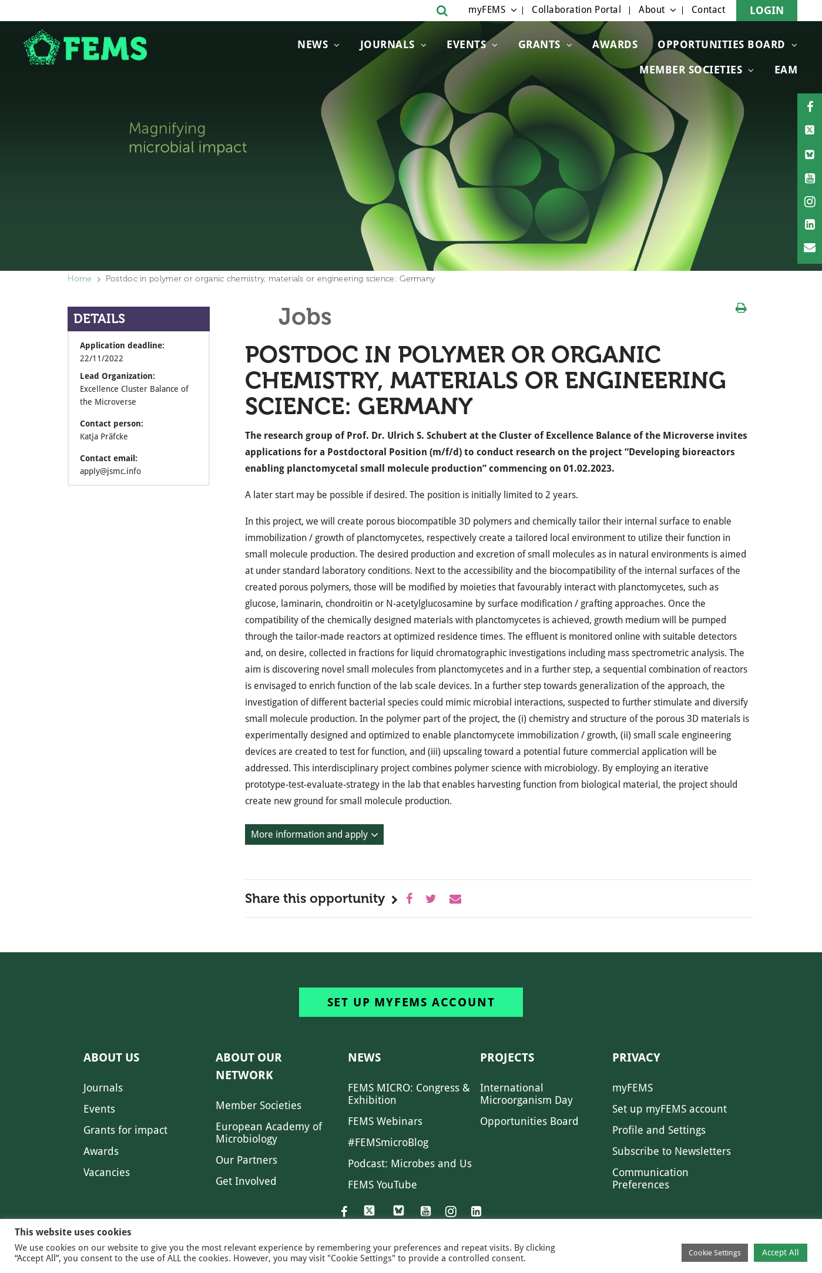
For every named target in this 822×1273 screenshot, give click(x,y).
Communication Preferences (650, 1178)
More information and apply (309, 834)
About (652, 9)
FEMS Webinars (385, 1121)
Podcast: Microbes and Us (410, 1163)
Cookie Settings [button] (715, 1252)
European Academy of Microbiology (269, 1132)
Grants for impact (125, 1130)
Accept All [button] (780, 1252)
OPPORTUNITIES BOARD (721, 44)
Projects (507, 1057)
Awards (615, 44)
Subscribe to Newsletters (671, 1151)
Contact (709, 9)
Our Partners (246, 1160)
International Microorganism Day (526, 1093)
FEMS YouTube (382, 1184)
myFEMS (486, 9)
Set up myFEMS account (411, 1002)
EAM (786, 69)
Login (767, 10)
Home (80, 279)
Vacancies (106, 1172)
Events (466, 44)
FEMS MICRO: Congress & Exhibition (409, 1093)
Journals (387, 44)
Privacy (636, 1057)
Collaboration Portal (576, 9)
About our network (249, 1066)
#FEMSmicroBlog (388, 1142)
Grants (539, 44)
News (312, 44)
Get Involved (246, 1181)
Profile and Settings (659, 1130)
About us (111, 1057)
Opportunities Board (529, 1121)
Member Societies (690, 69)
